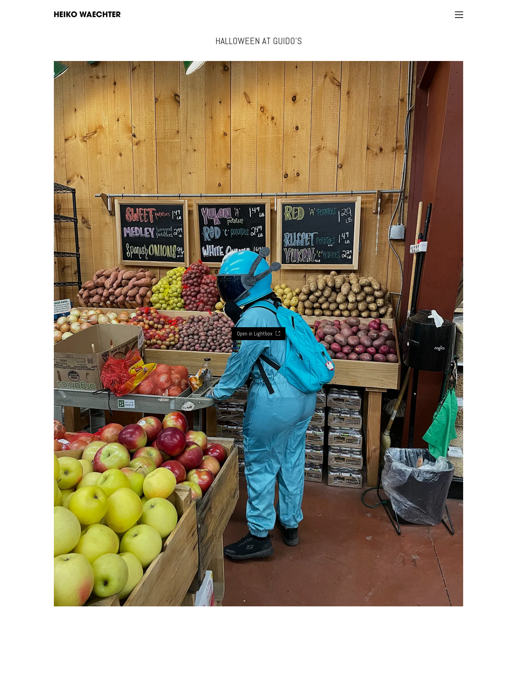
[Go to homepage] (87, 14)
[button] (459, 15)
